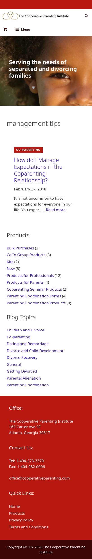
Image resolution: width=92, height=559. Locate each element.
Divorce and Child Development (35, 350)
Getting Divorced (22, 371)
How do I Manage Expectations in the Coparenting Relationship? (38, 170)
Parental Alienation (24, 378)
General (14, 364)
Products (17, 513)
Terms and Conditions (28, 527)
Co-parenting (28, 150)
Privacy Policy (21, 520)
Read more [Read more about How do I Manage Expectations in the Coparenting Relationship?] (55, 209)
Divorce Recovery (22, 357)
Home (14, 506)
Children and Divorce (25, 330)
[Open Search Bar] (86, 16)
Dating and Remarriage (28, 343)
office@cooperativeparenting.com (39, 478)
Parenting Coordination (28, 384)
